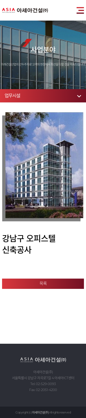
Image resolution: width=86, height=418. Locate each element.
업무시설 (12, 96)
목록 (43, 283)
